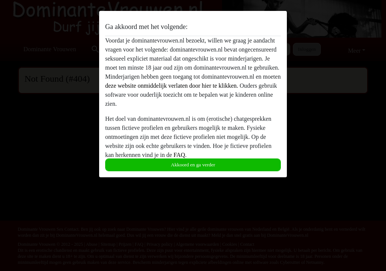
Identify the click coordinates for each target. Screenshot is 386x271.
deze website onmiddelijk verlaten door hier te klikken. (171, 85)
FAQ (179, 155)
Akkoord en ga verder (193, 164)
